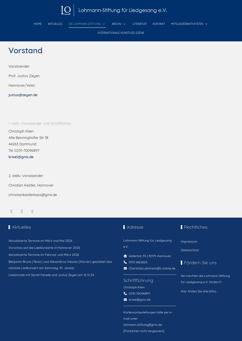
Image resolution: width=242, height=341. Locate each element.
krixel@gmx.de (21, 156)
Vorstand (26, 50)
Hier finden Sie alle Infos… (199, 291)
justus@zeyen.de (23, 94)
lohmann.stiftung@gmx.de (142, 325)
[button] (87, 24)
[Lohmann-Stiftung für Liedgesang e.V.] (121, 10)
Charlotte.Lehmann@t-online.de (152, 268)
